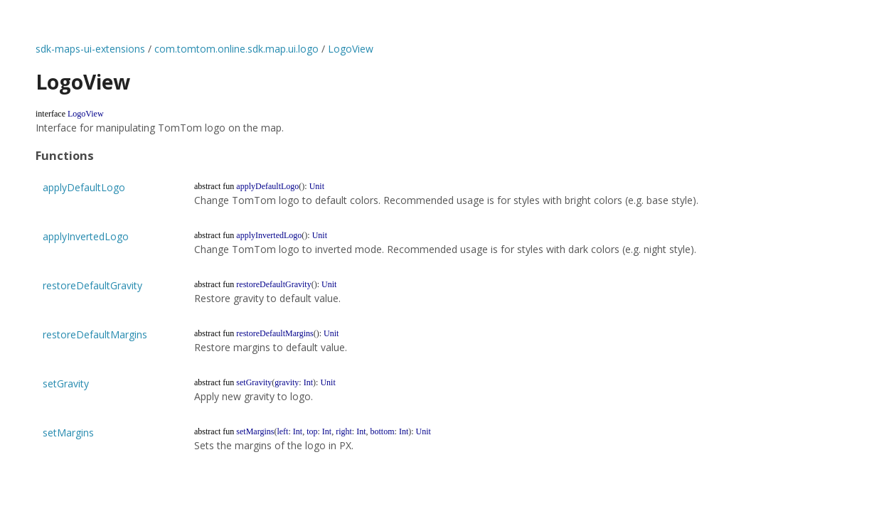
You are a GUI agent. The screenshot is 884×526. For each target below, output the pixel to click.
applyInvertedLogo (86, 236)
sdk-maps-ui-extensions (90, 48)
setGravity (66, 383)
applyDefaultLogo (84, 187)
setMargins (68, 432)
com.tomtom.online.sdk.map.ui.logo (236, 48)
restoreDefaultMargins (95, 334)
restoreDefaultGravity (92, 285)
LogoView (350, 48)
